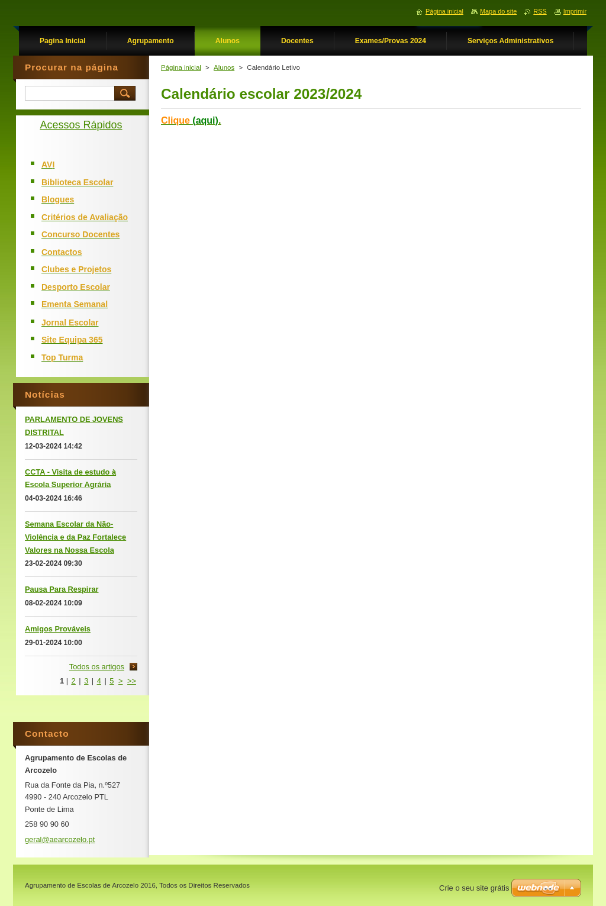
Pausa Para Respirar (62, 589)
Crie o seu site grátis (474, 888)
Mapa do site (498, 11)
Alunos (224, 67)
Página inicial (181, 67)
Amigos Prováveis (58, 628)
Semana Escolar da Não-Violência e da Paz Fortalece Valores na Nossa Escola (75, 537)
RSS (539, 11)
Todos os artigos (96, 666)
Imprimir (574, 11)
